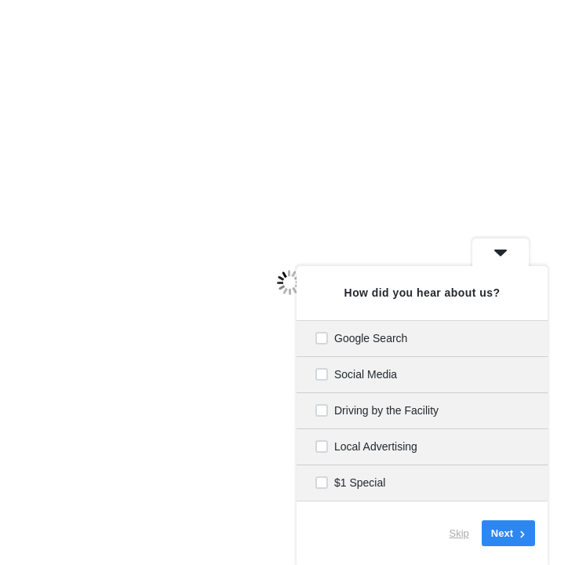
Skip (459, 533)
